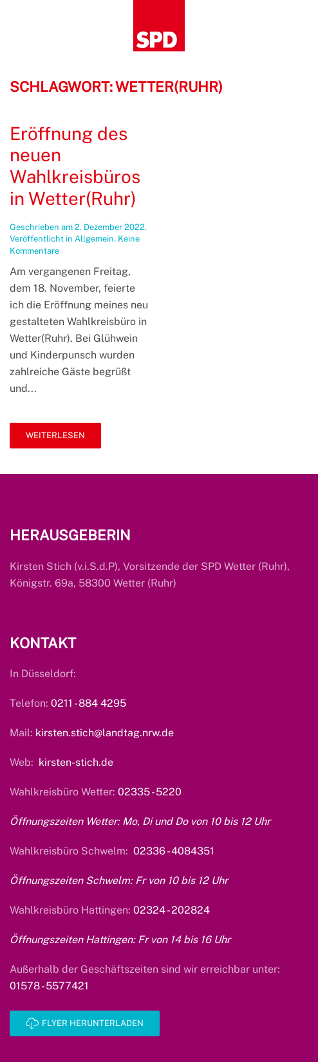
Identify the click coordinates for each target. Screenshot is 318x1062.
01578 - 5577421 (49, 986)
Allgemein (94, 238)
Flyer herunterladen (85, 1023)
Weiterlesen (55, 435)
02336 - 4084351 (173, 851)
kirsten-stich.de (76, 762)
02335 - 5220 (150, 792)
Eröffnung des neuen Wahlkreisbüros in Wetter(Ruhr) (75, 166)
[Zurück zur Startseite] (159, 25)
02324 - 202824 (171, 910)
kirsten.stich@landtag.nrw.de (104, 733)
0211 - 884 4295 (88, 703)
